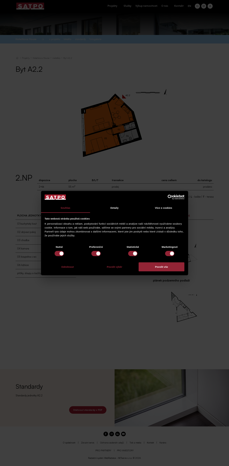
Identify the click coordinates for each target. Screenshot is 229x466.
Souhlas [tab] (65, 207)
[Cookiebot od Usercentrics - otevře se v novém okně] (170, 197)
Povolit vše (161, 266)
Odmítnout (67, 266)
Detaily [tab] (114, 207)
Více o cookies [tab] (163, 207)
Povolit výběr (114, 266)
